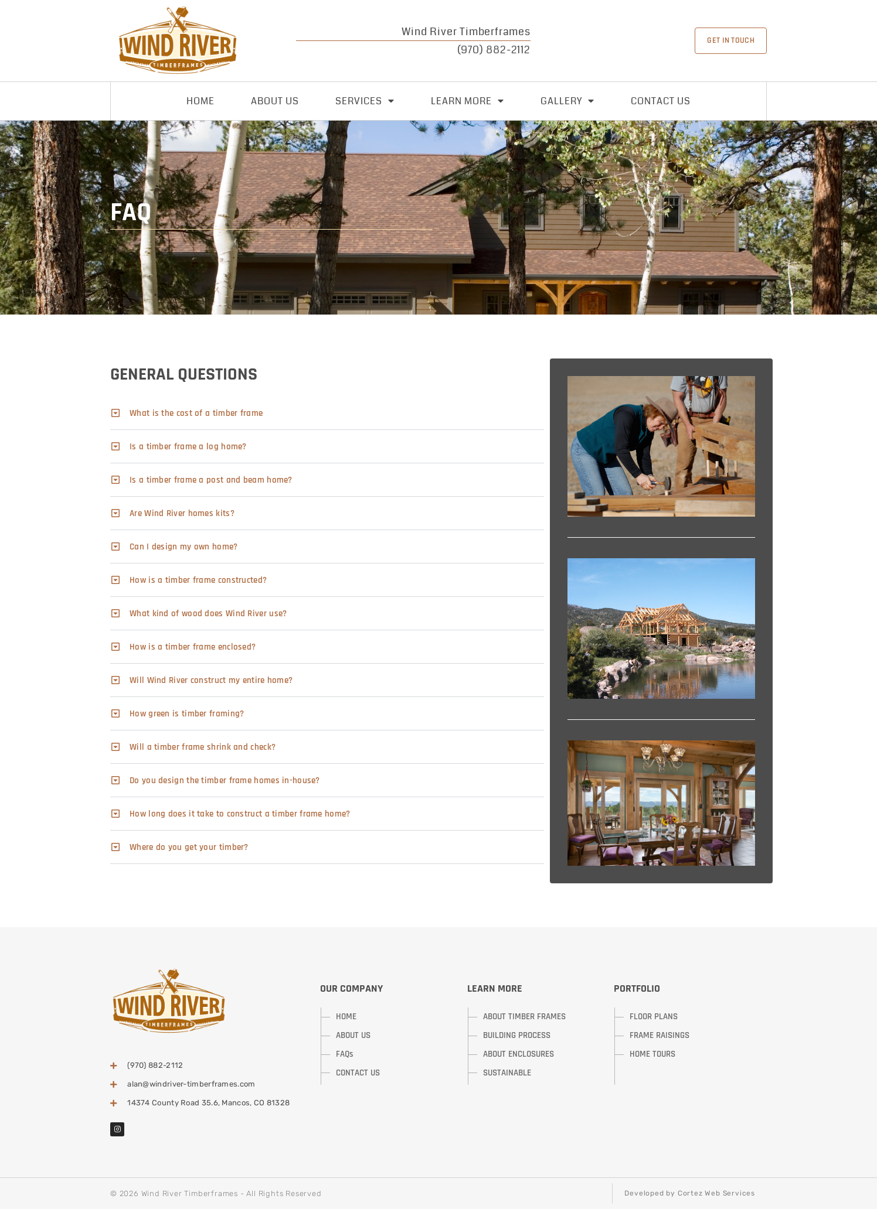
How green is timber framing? (187, 713)
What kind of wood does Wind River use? (208, 613)
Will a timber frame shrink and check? (203, 747)
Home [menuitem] (200, 101)
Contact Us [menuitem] (661, 101)
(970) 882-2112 (494, 49)
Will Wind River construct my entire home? (211, 680)
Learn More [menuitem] (467, 101)
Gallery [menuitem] (567, 101)
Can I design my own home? (184, 546)
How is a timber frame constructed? (198, 580)
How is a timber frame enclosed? (193, 647)
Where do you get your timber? (189, 847)
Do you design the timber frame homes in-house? (225, 780)
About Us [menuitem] (275, 101)
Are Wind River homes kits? (182, 513)
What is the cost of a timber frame (196, 413)
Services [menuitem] (365, 101)
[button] (327, 413)
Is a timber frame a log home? (188, 446)
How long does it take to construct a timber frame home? (240, 813)
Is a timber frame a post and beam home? (211, 480)
